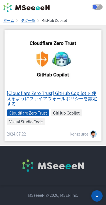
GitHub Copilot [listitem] (66, 113)
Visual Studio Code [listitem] (26, 121)
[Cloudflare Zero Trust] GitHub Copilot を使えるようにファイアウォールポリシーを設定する (52, 98)
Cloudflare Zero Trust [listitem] (28, 113)
